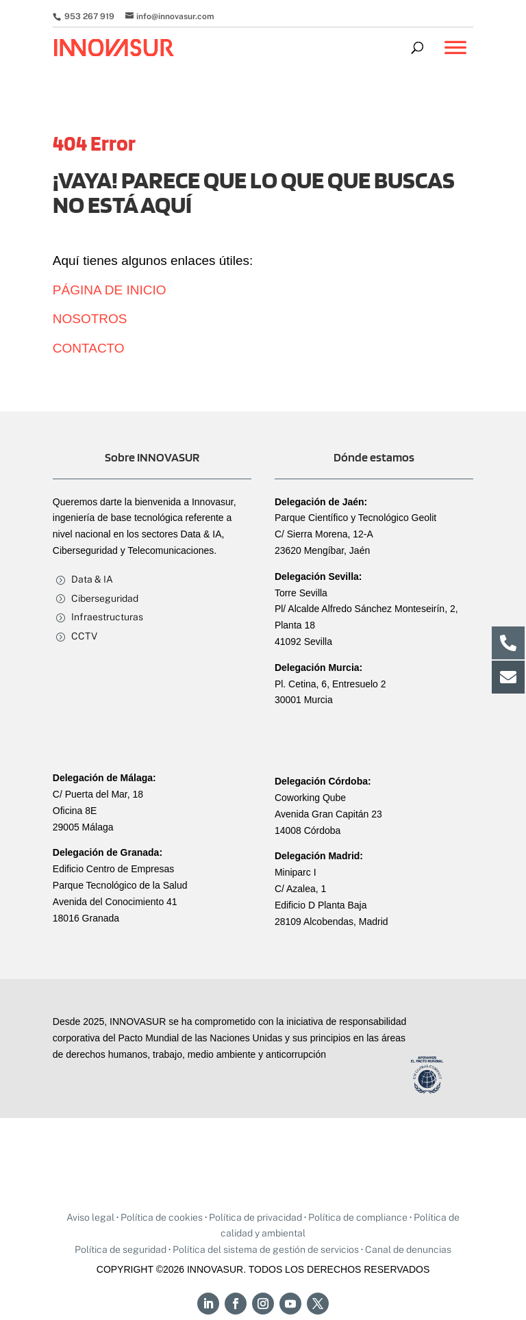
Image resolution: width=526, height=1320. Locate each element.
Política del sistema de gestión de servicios (266, 1249)
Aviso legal (90, 1217)
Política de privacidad (255, 1217)
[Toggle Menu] (455, 53)
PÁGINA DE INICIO (109, 290)
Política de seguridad (120, 1249)
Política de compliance (358, 1217)
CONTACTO (89, 348)
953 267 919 (88, 16)
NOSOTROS (90, 319)
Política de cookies (162, 1217)
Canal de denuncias (408, 1249)
